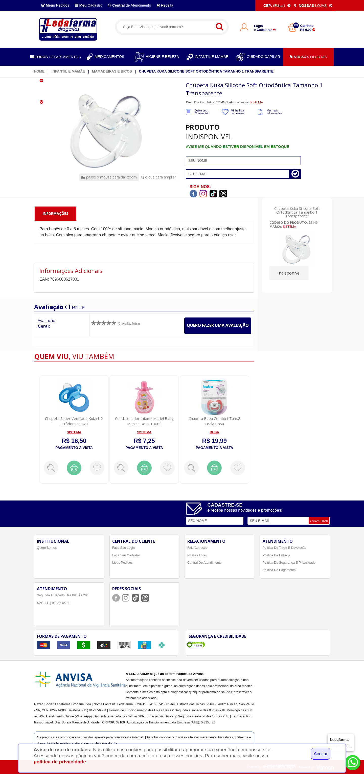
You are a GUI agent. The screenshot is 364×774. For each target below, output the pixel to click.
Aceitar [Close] (321, 753)
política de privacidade (60, 761)
